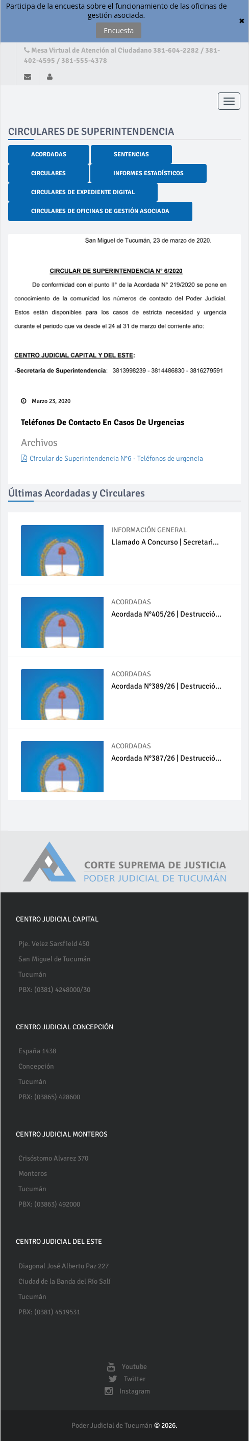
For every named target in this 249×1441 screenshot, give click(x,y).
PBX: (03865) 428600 (49, 1097)
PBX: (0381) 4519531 (49, 1312)
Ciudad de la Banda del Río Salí (64, 1281)
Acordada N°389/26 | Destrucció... (166, 686)
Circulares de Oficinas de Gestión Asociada (100, 211)
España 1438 (37, 1051)
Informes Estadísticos (148, 173)
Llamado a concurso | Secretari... (165, 542)
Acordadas (48, 154)
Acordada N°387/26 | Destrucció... (166, 758)
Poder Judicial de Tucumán (112, 1425)
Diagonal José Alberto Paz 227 (63, 1266)
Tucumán (32, 974)
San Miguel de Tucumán (54, 959)
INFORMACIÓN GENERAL (149, 530)
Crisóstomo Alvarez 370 (53, 1158)
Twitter (124, 1379)
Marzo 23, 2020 (45, 401)
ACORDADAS (131, 602)
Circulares (48, 173)
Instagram (124, 1391)
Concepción (36, 1066)
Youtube (124, 1366)
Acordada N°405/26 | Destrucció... (166, 614)
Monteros (32, 1173)
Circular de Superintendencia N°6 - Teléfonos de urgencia (112, 458)
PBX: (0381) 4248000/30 (54, 989)
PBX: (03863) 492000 (49, 1204)
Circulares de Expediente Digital (83, 192)
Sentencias (131, 154)
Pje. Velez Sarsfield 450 (53, 943)
